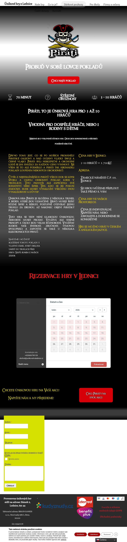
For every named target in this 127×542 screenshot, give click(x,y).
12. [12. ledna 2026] (54, 320)
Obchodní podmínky (110, 503)
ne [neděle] (103, 303)
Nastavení (105, 533)
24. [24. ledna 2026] (94, 325)
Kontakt (91, 10)
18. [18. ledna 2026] (102, 320)
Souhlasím (14, 445)
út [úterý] (62, 303)
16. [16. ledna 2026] (86, 320)
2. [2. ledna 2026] (86, 309)
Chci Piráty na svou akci (96, 381)
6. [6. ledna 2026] (62, 314)
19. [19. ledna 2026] (54, 325)
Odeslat (11, 471)
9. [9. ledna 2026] (86, 314)
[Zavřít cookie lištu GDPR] (115, 533)
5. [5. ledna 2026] (54, 314)
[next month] (104, 296)
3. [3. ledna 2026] (94, 309)
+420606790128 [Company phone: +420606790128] (31, 342)
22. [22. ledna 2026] (78, 325)
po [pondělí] (54, 303)
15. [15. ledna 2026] (78, 320)
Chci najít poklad (63, 73)
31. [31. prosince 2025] (70, 309)
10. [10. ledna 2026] (94, 314)
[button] (54, 331)
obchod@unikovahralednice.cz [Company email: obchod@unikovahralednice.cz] (31, 345)
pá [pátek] (86, 303)
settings (53, 540)
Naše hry (54, 4)
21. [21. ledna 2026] (70, 325)
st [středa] (70, 303)
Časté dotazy (76, 10)
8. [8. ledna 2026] (78, 314)
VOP (111, 403)
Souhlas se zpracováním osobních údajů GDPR (24, 440)
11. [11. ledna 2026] (102, 314)
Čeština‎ (101, 540)
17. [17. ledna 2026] (94, 320)
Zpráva (8, 450)
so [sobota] (95, 303)
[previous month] (100, 296)
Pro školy (109, 4)
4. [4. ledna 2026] (102, 309)
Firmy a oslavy (57, 10)
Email (8, 418)
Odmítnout (88, 533)
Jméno (8, 408)
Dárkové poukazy (87, 4)
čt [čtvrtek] (78, 303)
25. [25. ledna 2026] (102, 325)
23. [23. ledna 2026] (86, 325)
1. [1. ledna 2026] (78, 309)
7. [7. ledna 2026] (70, 314)
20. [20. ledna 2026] (62, 325)
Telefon (8, 429)
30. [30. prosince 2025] (62, 309)
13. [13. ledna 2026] (62, 320)
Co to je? (67, 4)
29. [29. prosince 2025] (54, 309)
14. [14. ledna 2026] (70, 320)
